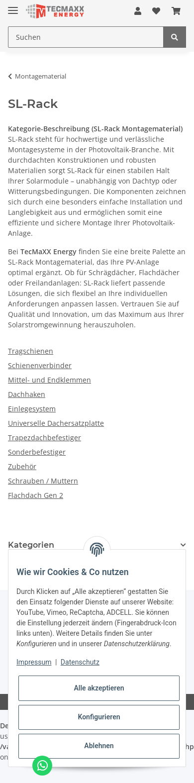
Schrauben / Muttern (43, 481)
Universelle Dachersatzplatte (56, 423)
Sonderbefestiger (37, 452)
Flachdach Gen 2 (35, 495)
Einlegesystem (32, 408)
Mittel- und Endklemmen (49, 380)
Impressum (33, 662)
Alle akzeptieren (99, 688)
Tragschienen (30, 351)
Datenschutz (80, 662)
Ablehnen (98, 746)
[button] (138, 11)
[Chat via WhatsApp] (42, 766)
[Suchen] (86, 37)
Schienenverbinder (40, 365)
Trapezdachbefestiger (44, 437)
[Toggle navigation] (13, 6)
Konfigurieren (99, 717)
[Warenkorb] (176, 11)
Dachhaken (26, 394)
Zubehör (22, 466)
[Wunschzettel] (156, 11)
